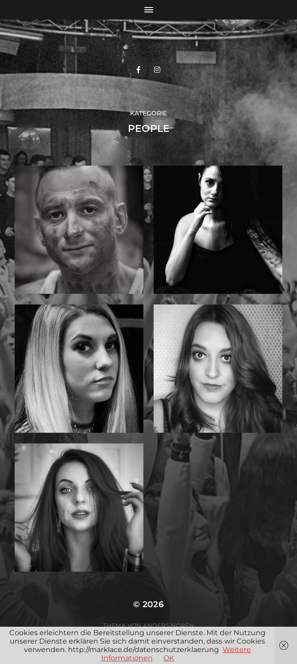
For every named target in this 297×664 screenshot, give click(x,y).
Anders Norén (168, 625)
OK (168, 658)
